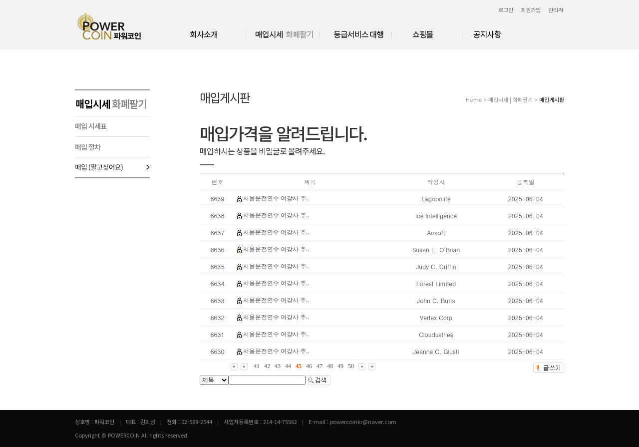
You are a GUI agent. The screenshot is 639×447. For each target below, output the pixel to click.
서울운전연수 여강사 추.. (276, 198)
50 (351, 366)
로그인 (505, 9)
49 (340, 366)
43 (278, 366)
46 (309, 366)
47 (319, 366)
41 (257, 366)
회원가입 (531, 9)
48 (330, 366)
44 (288, 366)
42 (267, 366)
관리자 (555, 9)
